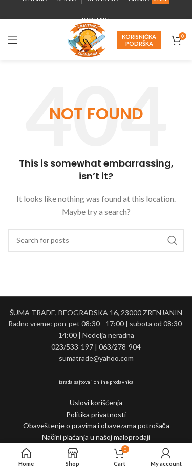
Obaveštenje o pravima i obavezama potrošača (96, 425)
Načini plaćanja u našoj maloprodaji (96, 437)
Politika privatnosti (96, 414)
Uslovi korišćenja (96, 402)
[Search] (96, 240)
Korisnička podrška (139, 40)
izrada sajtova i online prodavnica (96, 382)
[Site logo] (86, 39)
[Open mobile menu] (13, 40)
